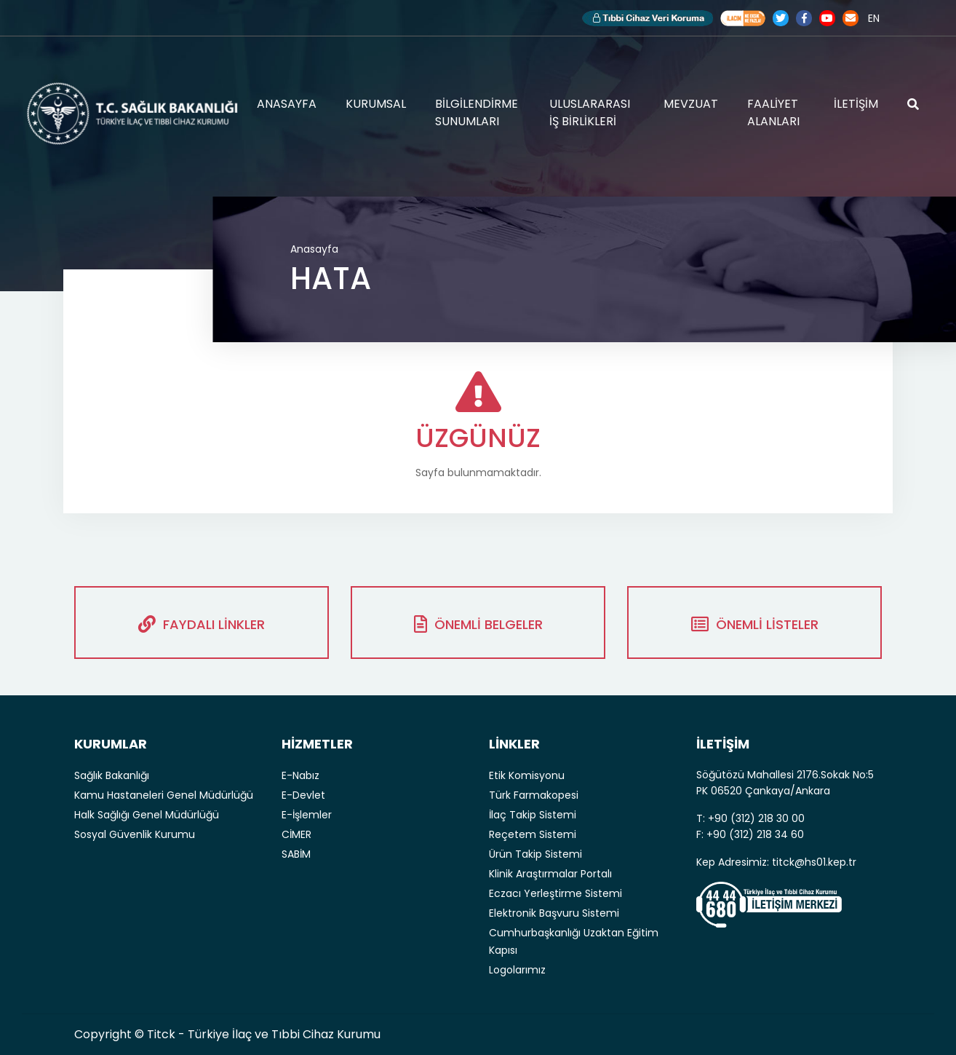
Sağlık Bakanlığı (111, 775)
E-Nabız (300, 775)
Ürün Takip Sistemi (535, 854)
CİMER (296, 834)
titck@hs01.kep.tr (814, 862)
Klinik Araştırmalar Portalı (550, 873)
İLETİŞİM (856, 103)
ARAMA (913, 104)
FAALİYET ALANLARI (773, 112)
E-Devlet (303, 795)
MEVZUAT (691, 103)
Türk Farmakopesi (533, 795)
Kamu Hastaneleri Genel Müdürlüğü (163, 795)
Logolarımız (517, 970)
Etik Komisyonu (527, 775)
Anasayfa (314, 249)
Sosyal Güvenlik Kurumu (134, 834)
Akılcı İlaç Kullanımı (742, 18)
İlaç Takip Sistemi (532, 814)
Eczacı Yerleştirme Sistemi (555, 893)
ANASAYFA (286, 103)
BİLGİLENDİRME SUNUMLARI (476, 112)
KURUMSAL (376, 103)
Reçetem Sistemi (532, 834)
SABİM (296, 854)
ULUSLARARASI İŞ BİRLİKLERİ (589, 112)
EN (874, 18)
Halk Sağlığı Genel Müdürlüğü (146, 814)
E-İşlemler (307, 814)
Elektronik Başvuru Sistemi (554, 913)
